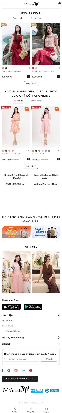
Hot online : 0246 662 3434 (20, 378)
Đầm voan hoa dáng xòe (12, 154)
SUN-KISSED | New (16, 184)
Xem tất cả (31, 83)
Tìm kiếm (15, 412)
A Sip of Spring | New (45, 184)
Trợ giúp (46, 412)
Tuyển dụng (7, 326)
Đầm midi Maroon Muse (11, 71)
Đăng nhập (31, 412)
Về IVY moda (8, 320)
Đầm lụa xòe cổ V (39, 154)
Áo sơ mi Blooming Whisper (43, 71)
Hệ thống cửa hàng (11, 331)
